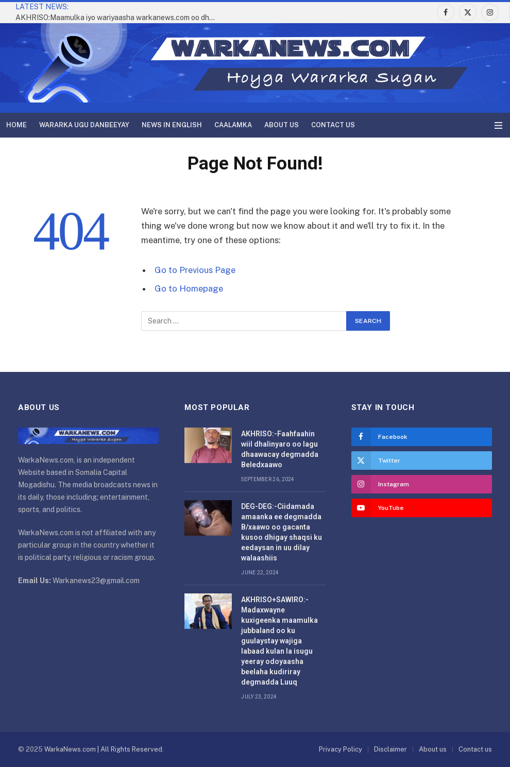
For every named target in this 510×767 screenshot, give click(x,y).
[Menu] (498, 125)
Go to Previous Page (195, 270)
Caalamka (233, 125)
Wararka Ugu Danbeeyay (84, 125)
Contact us (333, 125)
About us (281, 125)
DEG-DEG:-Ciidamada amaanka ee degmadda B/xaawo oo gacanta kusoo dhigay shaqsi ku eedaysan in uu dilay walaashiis (281, 532)
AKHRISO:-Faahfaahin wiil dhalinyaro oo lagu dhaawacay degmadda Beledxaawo (279, 449)
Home (16, 125)
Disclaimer (390, 749)
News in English (172, 125)
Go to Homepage (189, 288)
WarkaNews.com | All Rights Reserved (103, 749)
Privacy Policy (340, 749)
